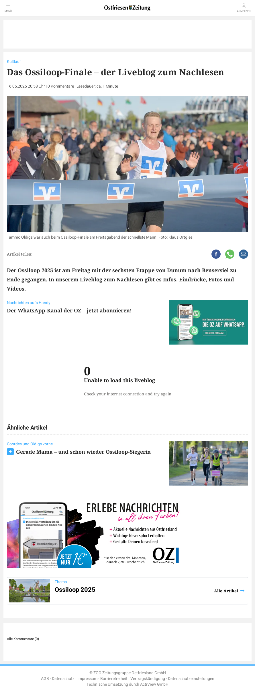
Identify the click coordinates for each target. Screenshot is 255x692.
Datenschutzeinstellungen (191, 679)
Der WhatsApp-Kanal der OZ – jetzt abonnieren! (69, 310)
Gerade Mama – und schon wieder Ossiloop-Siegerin (83, 451)
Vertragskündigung (147, 679)
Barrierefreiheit (113, 679)
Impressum (87, 679)
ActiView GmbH (154, 684)
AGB (45, 679)
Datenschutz (63, 679)
